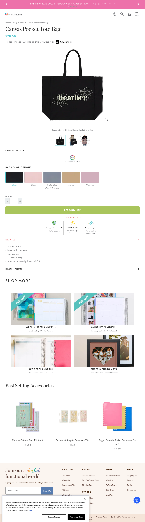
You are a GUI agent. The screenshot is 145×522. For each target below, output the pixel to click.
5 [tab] (74, 6)
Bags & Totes (18, 22)
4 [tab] (73, 6)
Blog (63, 504)
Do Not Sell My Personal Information (123, 517)
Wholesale (66, 480)
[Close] (85, 509)
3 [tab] (71, 6)
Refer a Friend (111, 485)
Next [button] (141, 423)
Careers (65, 499)
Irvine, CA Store (88, 503)
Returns (130, 480)
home (8, 22)
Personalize (72, 210)
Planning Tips (87, 485)
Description (13, 269)
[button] (6, 4)
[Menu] (137, 14)
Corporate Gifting (68, 485)
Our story (66, 475)
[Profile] (115, 14)
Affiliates (65, 490)
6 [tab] (76, 6)
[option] (72, 4)
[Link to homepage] (13, 14)
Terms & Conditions (34, 497)
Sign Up (47, 491)
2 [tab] (70, 6)
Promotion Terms (101, 517)
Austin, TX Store (88, 498)
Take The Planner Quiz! (90, 480)
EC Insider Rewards (113, 475)
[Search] (122, 14)
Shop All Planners (88, 475)
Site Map (109, 495)
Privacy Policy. (45, 497)
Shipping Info (132, 475)
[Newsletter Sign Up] (23, 490)
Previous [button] (3, 423)
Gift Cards (110, 490)
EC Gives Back (67, 495)
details (10, 239)
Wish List (109, 480)
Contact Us (131, 490)
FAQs (129, 485)
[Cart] (129, 14)
